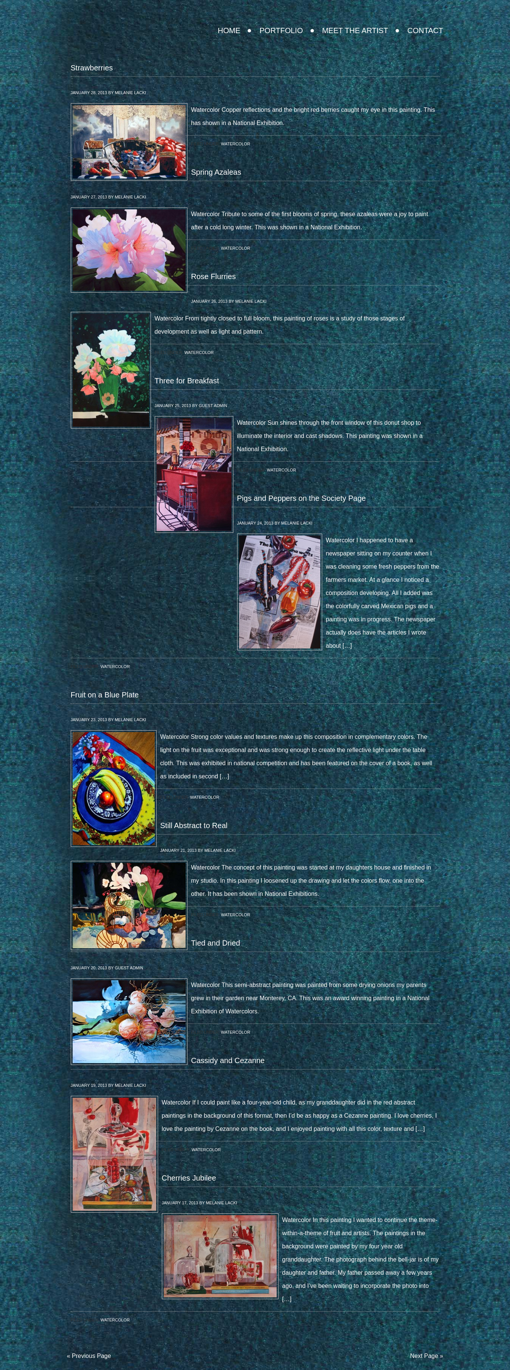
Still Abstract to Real (194, 825)
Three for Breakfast (187, 381)
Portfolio (281, 30)
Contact (425, 30)
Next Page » (426, 1356)
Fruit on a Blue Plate (105, 695)
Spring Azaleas (216, 172)
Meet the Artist (355, 30)
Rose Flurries (213, 276)
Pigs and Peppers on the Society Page (301, 498)
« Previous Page (89, 1356)
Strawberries (92, 68)
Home (229, 30)
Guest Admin (213, 405)
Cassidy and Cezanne (228, 1060)
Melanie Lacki (130, 92)
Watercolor (235, 144)
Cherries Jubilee (189, 1178)
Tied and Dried (215, 943)
